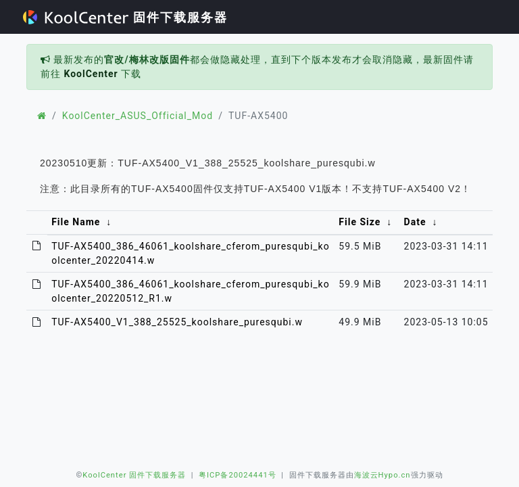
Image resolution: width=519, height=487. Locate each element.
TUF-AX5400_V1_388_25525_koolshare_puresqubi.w (177, 322)
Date (415, 221)
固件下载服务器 (125, 17)
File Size (359, 221)
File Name (75, 221)
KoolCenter (91, 73)
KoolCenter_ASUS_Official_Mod (137, 115)
